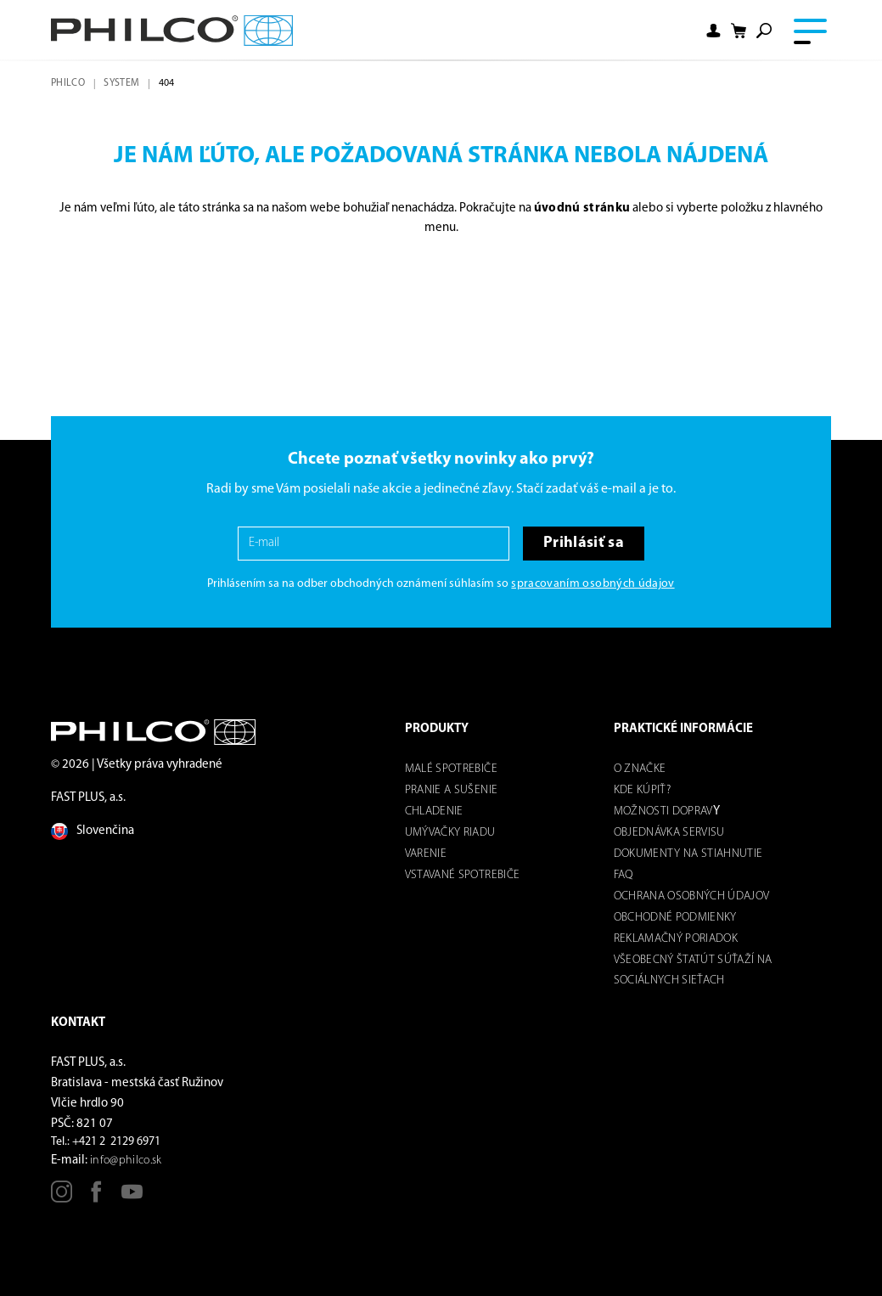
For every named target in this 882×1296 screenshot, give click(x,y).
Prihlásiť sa (583, 543)
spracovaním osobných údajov (592, 584)
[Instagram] (61, 1198)
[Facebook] (96, 1198)
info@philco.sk (126, 1160)
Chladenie (434, 811)
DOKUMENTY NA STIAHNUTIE (688, 854)
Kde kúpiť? (642, 790)
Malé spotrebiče (451, 769)
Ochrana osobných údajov (692, 896)
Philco (68, 83)
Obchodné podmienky (675, 917)
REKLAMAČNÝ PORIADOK (676, 939)
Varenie (426, 854)
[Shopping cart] (738, 31)
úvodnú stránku (582, 208)
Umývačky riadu (450, 832)
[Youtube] (132, 1198)
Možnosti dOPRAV (663, 811)
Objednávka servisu (669, 832)
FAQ (623, 875)
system (121, 83)
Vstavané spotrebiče (462, 875)
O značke (640, 769)
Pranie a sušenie (451, 790)
